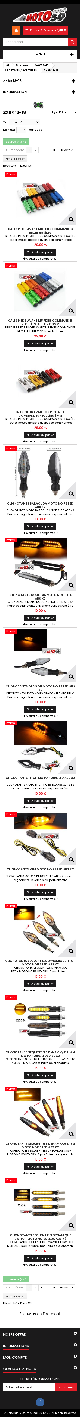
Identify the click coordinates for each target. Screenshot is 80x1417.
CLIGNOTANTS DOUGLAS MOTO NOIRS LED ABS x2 (40, 596)
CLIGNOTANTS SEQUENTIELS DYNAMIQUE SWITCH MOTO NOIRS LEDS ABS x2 (40, 1237)
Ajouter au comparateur (41, 258)
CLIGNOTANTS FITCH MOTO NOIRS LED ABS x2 (40, 778)
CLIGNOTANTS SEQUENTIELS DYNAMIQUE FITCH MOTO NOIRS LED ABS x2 (40, 962)
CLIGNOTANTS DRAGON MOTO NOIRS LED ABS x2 (40, 688)
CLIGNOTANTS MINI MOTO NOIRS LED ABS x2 (40, 869)
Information (15, 91)
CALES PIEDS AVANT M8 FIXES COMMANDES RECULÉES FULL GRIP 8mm (40, 322)
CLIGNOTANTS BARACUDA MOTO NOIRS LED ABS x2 (40, 505)
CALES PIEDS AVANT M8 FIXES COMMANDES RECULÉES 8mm (40, 231)
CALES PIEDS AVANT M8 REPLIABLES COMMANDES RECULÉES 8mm (40, 413)
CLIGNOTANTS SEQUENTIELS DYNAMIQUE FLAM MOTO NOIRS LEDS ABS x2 (40, 1054)
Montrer (9, 130)
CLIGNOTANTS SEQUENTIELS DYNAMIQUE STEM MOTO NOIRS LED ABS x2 (40, 1145)
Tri (5, 122)
